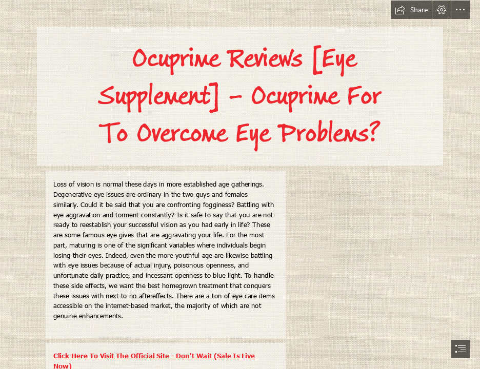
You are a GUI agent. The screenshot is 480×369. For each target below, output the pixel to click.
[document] (240, 184)
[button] (411, 10)
